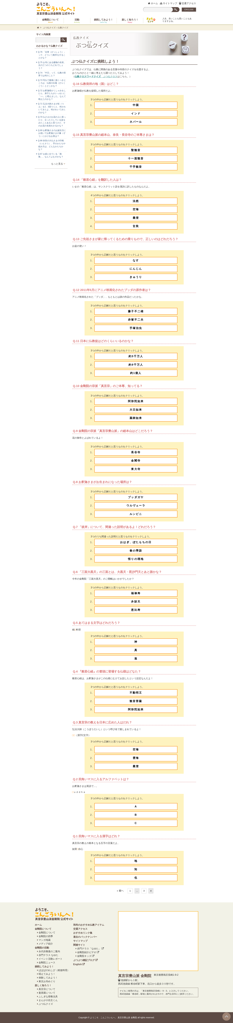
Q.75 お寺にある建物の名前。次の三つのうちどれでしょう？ (52, 65)
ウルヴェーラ (135, 505)
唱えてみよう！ (47, 974)
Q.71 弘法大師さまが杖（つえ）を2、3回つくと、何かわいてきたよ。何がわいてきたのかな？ (52, 108)
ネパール (136, 121)
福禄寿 (136, 593)
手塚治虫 (136, 328)
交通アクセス (187, 3)
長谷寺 (136, 452)
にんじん (136, 268)
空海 (136, 209)
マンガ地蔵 (45, 940)
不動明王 (136, 692)
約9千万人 (136, 364)
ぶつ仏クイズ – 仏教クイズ (55, 27)
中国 (136, 105)
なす (136, 260)
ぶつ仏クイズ (46, 1004)
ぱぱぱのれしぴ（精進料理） (54, 970)
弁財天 (136, 601)
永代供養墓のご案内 (49, 951)
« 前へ (120, 890)
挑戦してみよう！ (103, 20)
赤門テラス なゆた (48, 955)
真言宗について (47, 989)
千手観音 (136, 166)
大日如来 (136, 409)
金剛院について (50, 20)
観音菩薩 (136, 701)
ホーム (153, 3)
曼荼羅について (47, 993)
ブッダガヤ (136, 497)
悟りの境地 (136, 559)
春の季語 (136, 550)
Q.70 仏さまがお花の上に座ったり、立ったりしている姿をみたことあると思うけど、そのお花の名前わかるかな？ (52, 121)
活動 (77, 20)
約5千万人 (136, 356)
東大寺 (136, 469)
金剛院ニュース (47, 962)
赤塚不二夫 (136, 319)
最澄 (136, 217)
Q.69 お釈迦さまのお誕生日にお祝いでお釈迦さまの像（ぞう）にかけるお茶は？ (52, 133)
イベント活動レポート (50, 959)
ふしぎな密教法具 (48, 996)
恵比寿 (136, 609)
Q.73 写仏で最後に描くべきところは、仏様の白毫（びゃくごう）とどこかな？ (52, 83)
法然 (136, 201)
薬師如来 (136, 418)
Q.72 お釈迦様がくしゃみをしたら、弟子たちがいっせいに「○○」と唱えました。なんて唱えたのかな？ (52, 94)
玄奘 (136, 226)
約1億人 (136, 373)
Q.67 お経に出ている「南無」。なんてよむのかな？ (50, 155)
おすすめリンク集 (82, 933)
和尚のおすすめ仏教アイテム (88, 925)
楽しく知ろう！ (130, 20)
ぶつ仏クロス (96, 76)
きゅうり (136, 277)
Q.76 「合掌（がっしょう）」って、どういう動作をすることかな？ (52, 55)
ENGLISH (188, 9)
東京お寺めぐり (47, 981)
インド (136, 113)
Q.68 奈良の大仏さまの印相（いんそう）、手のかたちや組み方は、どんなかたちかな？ (51, 144)
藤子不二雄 (136, 311)
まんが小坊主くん (48, 1000)
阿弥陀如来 (136, 401)
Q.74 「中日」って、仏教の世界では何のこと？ (52, 74)
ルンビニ (136, 514)
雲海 (136, 757)
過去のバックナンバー (85, 937)
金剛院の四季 (46, 936)
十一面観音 (136, 158)
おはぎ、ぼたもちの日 (136, 542)
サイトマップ (168, 3)
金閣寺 (136, 460)
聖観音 (136, 150)
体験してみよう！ (48, 977)
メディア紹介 (46, 943)
